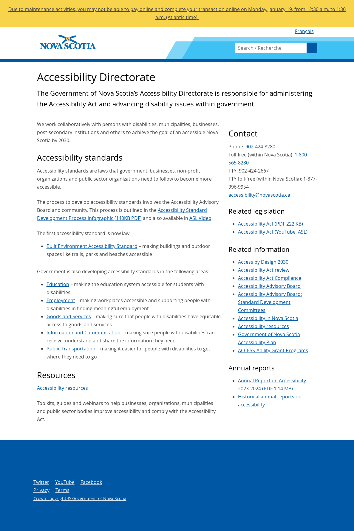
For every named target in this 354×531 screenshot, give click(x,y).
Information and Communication (83, 332)
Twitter (41, 482)
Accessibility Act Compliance (269, 278)
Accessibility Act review (263, 270)
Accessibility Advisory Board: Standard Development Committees (270, 302)
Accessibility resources (62, 388)
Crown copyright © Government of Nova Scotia (79, 498)
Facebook (91, 482)
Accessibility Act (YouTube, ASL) (272, 232)
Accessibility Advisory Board (269, 286)
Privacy (41, 490)
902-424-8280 (260, 146)
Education (58, 284)
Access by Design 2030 (263, 262)
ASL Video (200, 218)
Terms (62, 490)
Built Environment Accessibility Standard (92, 246)
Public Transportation (71, 348)
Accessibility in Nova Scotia (268, 318)
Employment (61, 300)
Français (304, 31)
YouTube (65, 482)
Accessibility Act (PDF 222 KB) (270, 224)
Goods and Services (69, 316)
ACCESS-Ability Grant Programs (273, 350)
